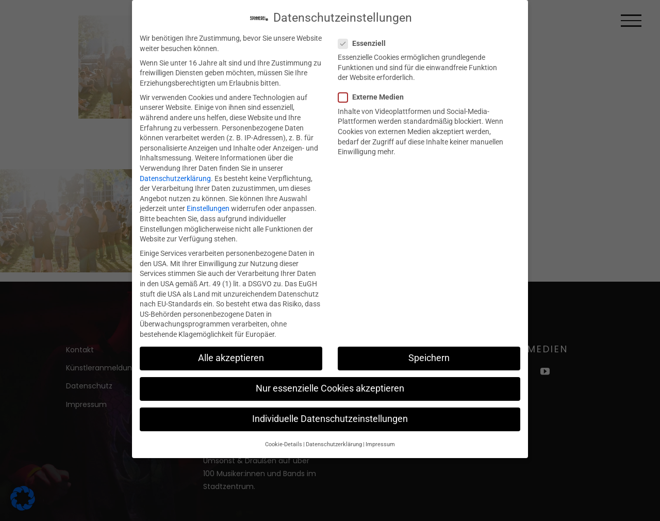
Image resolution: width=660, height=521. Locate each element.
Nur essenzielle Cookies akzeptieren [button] (330, 387)
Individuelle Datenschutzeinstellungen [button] (330, 418)
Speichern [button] (429, 357)
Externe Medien (375, 96)
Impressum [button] (380, 442)
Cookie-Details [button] (283, 442)
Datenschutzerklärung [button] (334, 442)
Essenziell (366, 42)
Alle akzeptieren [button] (231, 357)
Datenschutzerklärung (175, 177)
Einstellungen (208, 207)
